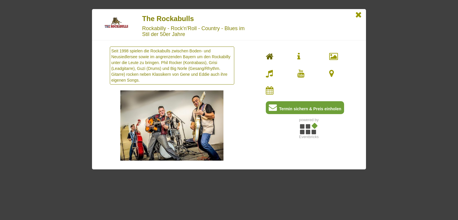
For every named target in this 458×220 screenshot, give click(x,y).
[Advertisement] (308, 182)
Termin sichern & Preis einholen (305, 108)
